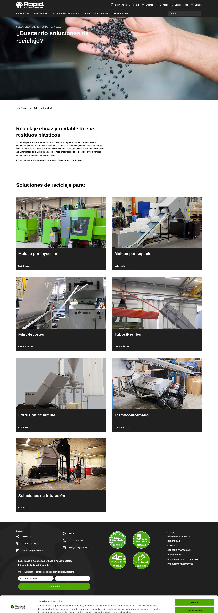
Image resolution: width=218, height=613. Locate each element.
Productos (22, 13)
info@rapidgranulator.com (80, 547)
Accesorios (40, 13)
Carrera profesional (179, 550)
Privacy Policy (175, 555)
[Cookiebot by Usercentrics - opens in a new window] (18, 607)
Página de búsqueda (178, 536)
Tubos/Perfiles (128, 334)
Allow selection (194, 597)
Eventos (147, 5)
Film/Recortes (31, 334)
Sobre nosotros (179, 5)
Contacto (162, 5)
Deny (194, 605)
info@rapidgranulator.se (33, 550)
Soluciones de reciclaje (65, 13)
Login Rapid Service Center (125, 5)
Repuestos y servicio (96, 13)
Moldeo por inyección (38, 254)
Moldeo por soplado (133, 254)
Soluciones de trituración (41, 495)
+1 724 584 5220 (76, 541)
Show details (145, 607)
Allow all (195, 588)
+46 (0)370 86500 (30, 544)
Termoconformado (132, 415)
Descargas (173, 541)
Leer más (23, 266)
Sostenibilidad (121, 13)
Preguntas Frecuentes (180, 564)
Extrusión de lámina (36, 415)
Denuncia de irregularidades (183, 559)
